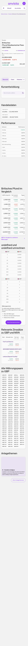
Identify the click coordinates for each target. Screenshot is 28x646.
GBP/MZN (10, 415)
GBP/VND (10, 446)
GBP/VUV (22, 444)
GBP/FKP (16, 391)
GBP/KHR (4, 403)
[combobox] (13, 93)
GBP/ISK (10, 399)
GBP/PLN (22, 426)
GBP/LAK (10, 409)
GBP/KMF (22, 405)
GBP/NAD (16, 418)
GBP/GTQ (22, 393)
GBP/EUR (10, 391)
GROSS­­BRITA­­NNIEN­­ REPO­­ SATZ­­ (12, 349)
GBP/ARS (10, 377)
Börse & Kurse (4, 14)
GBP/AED (10, 389)
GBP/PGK (22, 424)
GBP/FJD (22, 391)
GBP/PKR (10, 424)
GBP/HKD (4, 397)
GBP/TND (16, 440)
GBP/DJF (16, 389)
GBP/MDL (22, 415)
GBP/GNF (4, 395)
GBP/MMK (10, 418)
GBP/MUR (22, 413)
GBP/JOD (16, 401)
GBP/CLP (10, 387)
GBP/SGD (22, 432)
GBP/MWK (22, 411)
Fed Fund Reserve (8, 341)
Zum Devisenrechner (13, 322)
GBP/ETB (4, 379)
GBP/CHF (22, 430)
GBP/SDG (4, 436)
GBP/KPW (10, 422)
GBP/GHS (10, 393)
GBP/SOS (4, 434)
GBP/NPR (22, 418)
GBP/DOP (22, 389)
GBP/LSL (16, 409)
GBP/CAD (10, 403)
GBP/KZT (22, 403)
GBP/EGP (10, 375)
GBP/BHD (22, 379)
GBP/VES (4, 446)
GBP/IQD (22, 397)
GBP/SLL (16, 432)
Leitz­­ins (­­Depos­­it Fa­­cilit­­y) (10, 356)
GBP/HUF (22, 442)
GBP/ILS (16, 399)
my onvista (18, 8)
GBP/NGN (22, 420)
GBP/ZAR (22, 434)
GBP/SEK (16, 430)
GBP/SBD (22, 428)
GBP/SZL (22, 436)
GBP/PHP (16, 426)
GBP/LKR (10, 434)
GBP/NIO (16, 420)
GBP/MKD (4, 415)
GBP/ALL (16, 375)
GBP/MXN (16, 415)
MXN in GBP (22, 64)
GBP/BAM (4, 407)
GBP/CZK (10, 440)
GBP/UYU (4, 444)
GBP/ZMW (22, 407)
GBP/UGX (10, 442)
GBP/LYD (4, 411)
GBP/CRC (22, 387)
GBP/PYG (4, 426)
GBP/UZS (10, 444)
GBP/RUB (16, 428)
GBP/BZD (16, 381)
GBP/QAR (4, 405)
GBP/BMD (22, 381)
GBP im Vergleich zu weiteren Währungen (13, 238)
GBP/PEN (10, 426)
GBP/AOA (4, 377)
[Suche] (24, 8)
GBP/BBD (10, 381)
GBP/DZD (22, 375)
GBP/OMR (22, 422)
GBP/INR (10, 397)
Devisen (10, 14)
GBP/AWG (22, 377)
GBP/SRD (16, 436)
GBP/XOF (22, 385)
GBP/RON (10, 428)
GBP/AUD (10, 379)
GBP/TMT (4, 442)
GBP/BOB (10, 383)
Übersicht (5, 79)
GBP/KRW (10, 436)
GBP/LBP (22, 409)
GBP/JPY (4, 401)
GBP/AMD (16, 377)
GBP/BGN (10, 385)
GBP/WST (4, 430)
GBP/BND (4, 385)
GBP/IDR (16, 397)
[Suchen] (22, 93)
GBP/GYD (10, 395)
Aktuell (9, 8)
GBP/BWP (16, 383)
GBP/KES (10, 405)
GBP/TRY (22, 440)
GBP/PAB (16, 424)
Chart (12, 79)
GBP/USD (16, 444)
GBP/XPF (4, 387)
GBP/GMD (4, 393)
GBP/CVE (16, 403)
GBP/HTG (16, 395)
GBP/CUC (10, 407)
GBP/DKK (4, 389)
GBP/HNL (22, 395)
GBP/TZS (10, 438)
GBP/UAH (16, 442)
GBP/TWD (4, 420)
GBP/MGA (16, 411)
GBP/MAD (16, 413)
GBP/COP (16, 405)
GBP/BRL (22, 383)
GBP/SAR (10, 430)
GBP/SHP (16, 434)
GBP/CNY (16, 387)
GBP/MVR (10, 413)
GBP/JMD (22, 399)
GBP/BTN (4, 383)
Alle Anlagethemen (18, 480)
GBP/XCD (4, 424)
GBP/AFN (4, 375)
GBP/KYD (22, 401)
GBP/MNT (4, 418)
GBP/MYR (4, 413)
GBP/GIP (16, 393)
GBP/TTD (4, 440)
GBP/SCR (10, 432)
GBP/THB (16, 438)
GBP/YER (10, 401)
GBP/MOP (10, 411)
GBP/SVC (4, 391)
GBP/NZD (10, 420)
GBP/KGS (4, 409)
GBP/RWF (4, 428)
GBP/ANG (4, 422)
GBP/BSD (16, 379)
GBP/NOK (16, 422)
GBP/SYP (4, 438)
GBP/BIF (16, 385)
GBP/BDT (4, 381)
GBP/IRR (4, 399)
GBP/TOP (22, 438)
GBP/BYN (16, 446)
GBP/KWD (16, 407)
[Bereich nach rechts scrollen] (24, 79)
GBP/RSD (4, 432)
